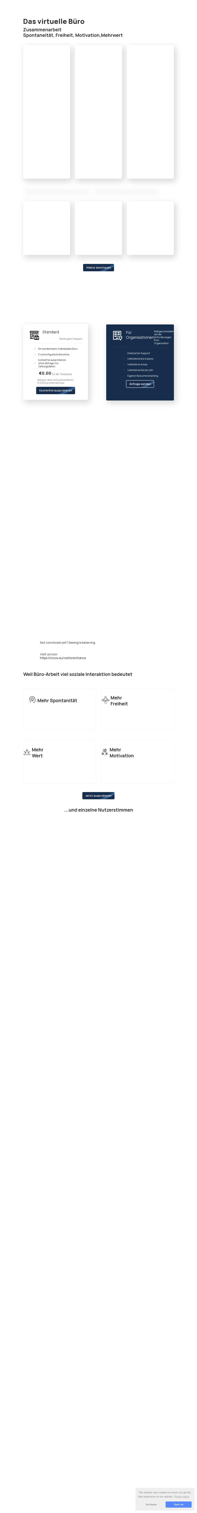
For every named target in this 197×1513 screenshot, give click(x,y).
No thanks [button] (151, 1504)
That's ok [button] (178, 1504)
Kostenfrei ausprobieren (55, 390)
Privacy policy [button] (181, 1496)
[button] (61, 48)
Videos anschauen (98, 267)
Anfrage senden (140, 384)
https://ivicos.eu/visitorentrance (63, 658)
